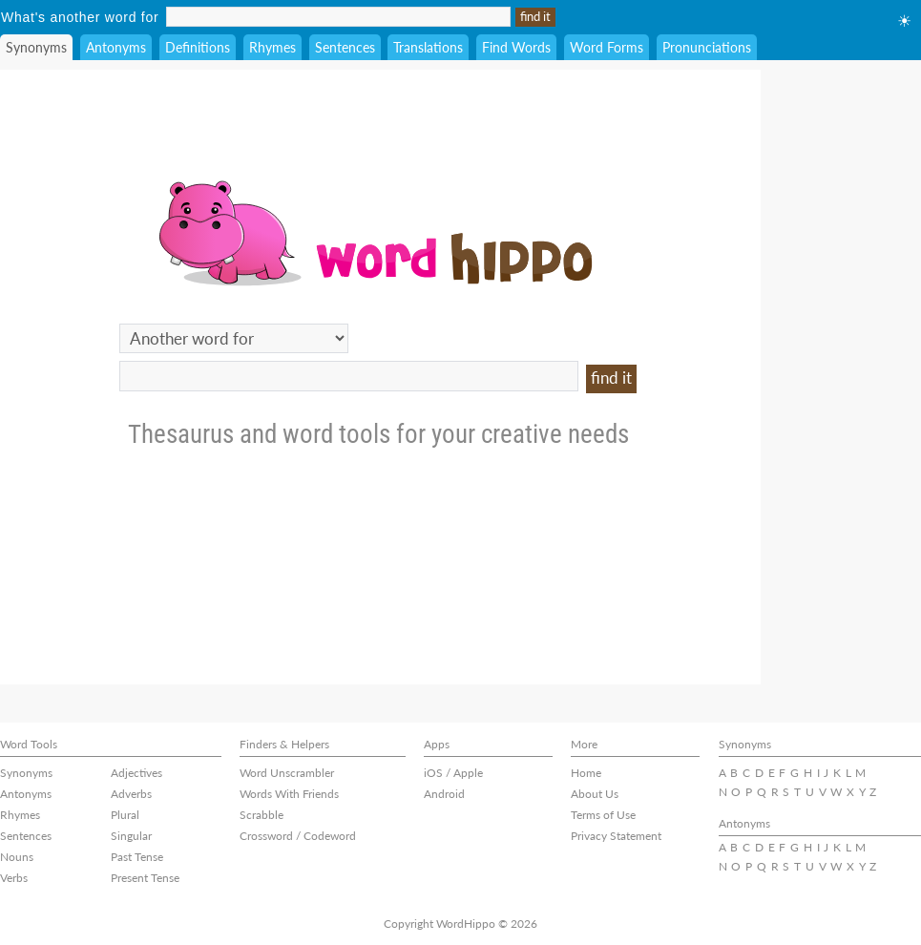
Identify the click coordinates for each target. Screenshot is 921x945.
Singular (131, 836)
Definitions (197, 47)
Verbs (14, 878)
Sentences (345, 47)
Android (444, 794)
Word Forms (606, 47)
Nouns (16, 857)
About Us (594, 794)
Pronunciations (706, 47)
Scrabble (261, 815)
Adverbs (131, 794)
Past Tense (137, 857)
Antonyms (116, 47)
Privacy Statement (616, 836)
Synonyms (36, 47)
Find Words (516, 47)
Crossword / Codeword (298, 836)
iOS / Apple (453, 773)
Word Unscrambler (287, 773)
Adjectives (136, 773)
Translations (428, 47)
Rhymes (272, 47)
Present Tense (145, 878)
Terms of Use (603, 815)
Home (586, 773)
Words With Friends (289, 794)
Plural (125, 815)
